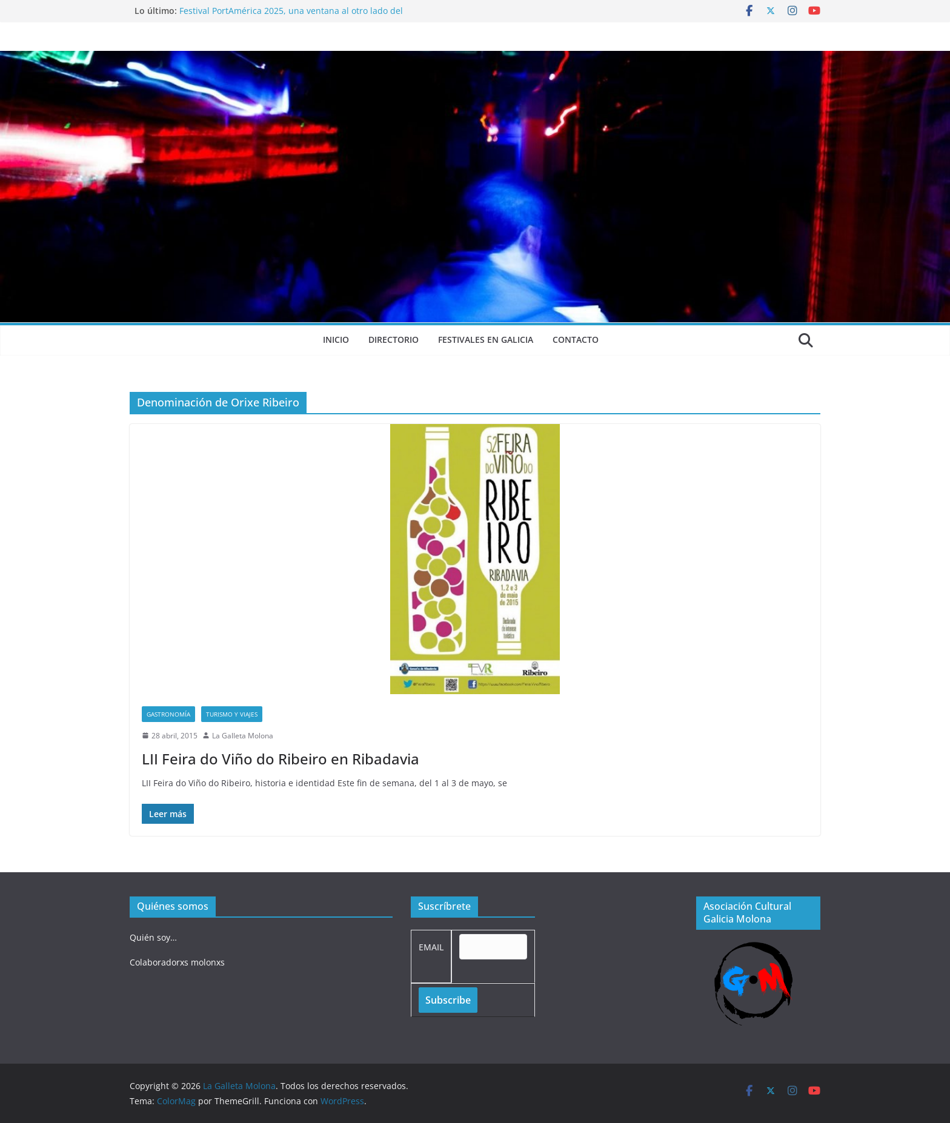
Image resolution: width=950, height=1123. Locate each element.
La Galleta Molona (242, 735)
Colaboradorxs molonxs (177, 962)
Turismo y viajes (231, 714)
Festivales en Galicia (485, 339)
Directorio (393, 339)
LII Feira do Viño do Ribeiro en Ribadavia (280, 759)
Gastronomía (168, 714)
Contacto (576, 339)
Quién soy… (153, 937)
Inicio (336, 339)
